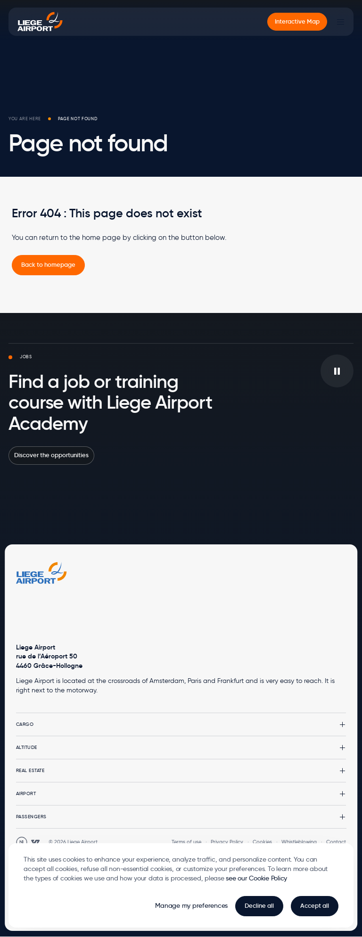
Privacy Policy (227, 841)
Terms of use (186, 841)
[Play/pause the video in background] (337, 370)
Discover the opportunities (51, 455)
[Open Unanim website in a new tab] (21, 842)
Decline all (259, 905)
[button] (181, 724)
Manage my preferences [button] (191, 905)
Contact (336, 841)
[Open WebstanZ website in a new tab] (35, 842)
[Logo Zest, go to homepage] (41, 573)
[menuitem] (297, 22)
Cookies (262, 841)
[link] (48, 265)
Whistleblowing (299, 841)
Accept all (314, 905)
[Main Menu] (340, 21)
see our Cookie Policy (256, 878)
